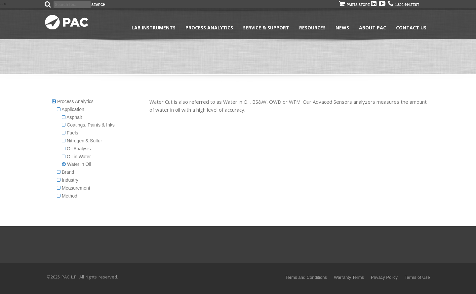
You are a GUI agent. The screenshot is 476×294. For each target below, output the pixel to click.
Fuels (70, 132)
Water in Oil (76, 164)
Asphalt (72, 117)
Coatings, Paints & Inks (88, 125)
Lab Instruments (154, 27)
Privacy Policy (384, 277)
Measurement (73, 188)
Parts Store (354, 5)
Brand (65, 172)
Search (98, 5)
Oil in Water (76, 156)
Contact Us (411, 27)
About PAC (372, 27)
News (342, 27)
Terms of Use (417, 277)
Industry (67, 180)
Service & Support (266, 27)
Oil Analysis (76, 148)
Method (67, 196)
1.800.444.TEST (403, 5)
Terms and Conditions (306, 277)
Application (70, 109)
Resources (312, 27)
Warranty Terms (349, 277)
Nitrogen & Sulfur (82, 140)
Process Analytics (209, 27)
